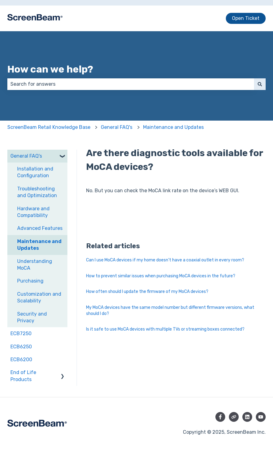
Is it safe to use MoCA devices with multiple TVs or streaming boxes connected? (165, 329)
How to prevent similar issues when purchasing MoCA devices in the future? (160, 276)
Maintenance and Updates (173, 127)
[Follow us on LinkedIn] (247, 417)
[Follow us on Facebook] (220, 417)
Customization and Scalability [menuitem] (39, 297)
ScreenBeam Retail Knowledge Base (48, 127)
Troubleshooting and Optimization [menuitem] (37, 192)
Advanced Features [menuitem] (40, 228)
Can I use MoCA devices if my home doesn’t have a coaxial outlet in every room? (165, 260)
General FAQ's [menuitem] (26, 156)
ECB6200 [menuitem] (21, 359)
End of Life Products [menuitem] (23, 375)
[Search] (260, 84)
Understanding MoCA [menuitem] (34, 264)
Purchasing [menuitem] (30, 281)
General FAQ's (116, 127)
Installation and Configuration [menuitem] (35, 172)
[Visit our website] (234, 417)
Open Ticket (246, 18)
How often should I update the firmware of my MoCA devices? (147, 291)
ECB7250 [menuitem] (21, 333)
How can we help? (50, 69)
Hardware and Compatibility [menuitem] (33, 212)
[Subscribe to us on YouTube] (261, 417)
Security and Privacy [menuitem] (32, 317)
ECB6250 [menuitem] (21, 347)
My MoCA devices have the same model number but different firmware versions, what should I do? (170, 310)
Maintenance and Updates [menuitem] (39, 244)
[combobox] (130, 84)
